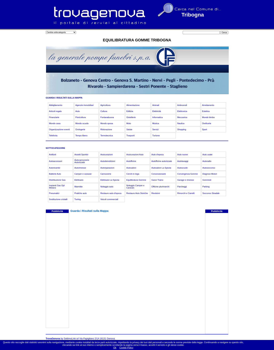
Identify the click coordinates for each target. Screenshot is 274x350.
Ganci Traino (157, 180)
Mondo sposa (106, 123)
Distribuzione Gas (57, 180)
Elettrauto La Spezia (109, 180)
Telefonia (53, 135)
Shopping (181, 129)
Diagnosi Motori (209, 174)
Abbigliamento (55, 105)
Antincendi (182, 105)
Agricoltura (105, 105)
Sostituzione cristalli (58, 199)
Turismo (156, 135)
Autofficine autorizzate (161, 161)
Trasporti (130, 135)
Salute (129, 129)
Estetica (205, 111)
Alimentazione (132, 105)
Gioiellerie (131, 117)
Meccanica (182, 117)
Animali (155, 105)
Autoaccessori (55, 161)
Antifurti (52, 154)
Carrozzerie (105, 174)
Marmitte (78, 186)
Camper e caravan (83, 174)
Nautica (180, 123)
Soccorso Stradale (211, 193)
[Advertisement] (57, 271)
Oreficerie (206, 123)
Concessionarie (158, 174)
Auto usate (207, 154)
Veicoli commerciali (109, 199)
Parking (205, 186)
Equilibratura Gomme (136, 180)
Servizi (155, 129)
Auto (77, 111)
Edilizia (129, 111)
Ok (114, 347)
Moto (128, 123)
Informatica (157, 117)
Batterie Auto (55, 174)
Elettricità (156, 111)
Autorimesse (80, 168)
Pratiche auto (80, 193)
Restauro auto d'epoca (110, 193)
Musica (155, 123)
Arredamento (208, 105)
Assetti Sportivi (81, 154)
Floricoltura (80, 117)
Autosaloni (131, 168)
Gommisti (206, 180)
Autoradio (206, 161)
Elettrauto (78, 180)
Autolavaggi (182, 161)
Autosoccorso (208, 168)
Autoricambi (54, 168)
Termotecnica (106, 135)
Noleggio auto (106, 186)
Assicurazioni (106, 154)
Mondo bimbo (208, 117)
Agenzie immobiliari (84, 105)
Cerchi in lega (132, 174)
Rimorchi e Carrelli (185, 193)
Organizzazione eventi (59, 129)
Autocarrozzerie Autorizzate (81, 161)
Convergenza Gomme (187, 174)
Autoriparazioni (107, 168)
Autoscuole (182, 168)
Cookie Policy (126, 347)
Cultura (103, 111)
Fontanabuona (107, 117)
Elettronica (182, 111)
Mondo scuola (81, 123)
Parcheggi (182, 186)
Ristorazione (106, 129)
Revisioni (155, 193)
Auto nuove (182, 154)
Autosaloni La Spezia (161, 168)
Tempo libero (81, 135)
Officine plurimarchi (160, 186)
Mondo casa (55, 123)
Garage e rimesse (185, 180)
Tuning (77, 199)
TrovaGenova (53, 338)
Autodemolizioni (107, 161)
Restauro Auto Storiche (137, 193)
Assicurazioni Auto (134, 154)
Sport (204, 129)
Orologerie (80, 129)
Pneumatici (54, 193)
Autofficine (131, 161)
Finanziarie (54, 117)
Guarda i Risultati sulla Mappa (89, 210)
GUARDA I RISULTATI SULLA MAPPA (64, 98)
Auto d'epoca (157, 154)
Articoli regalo (55, 111)
